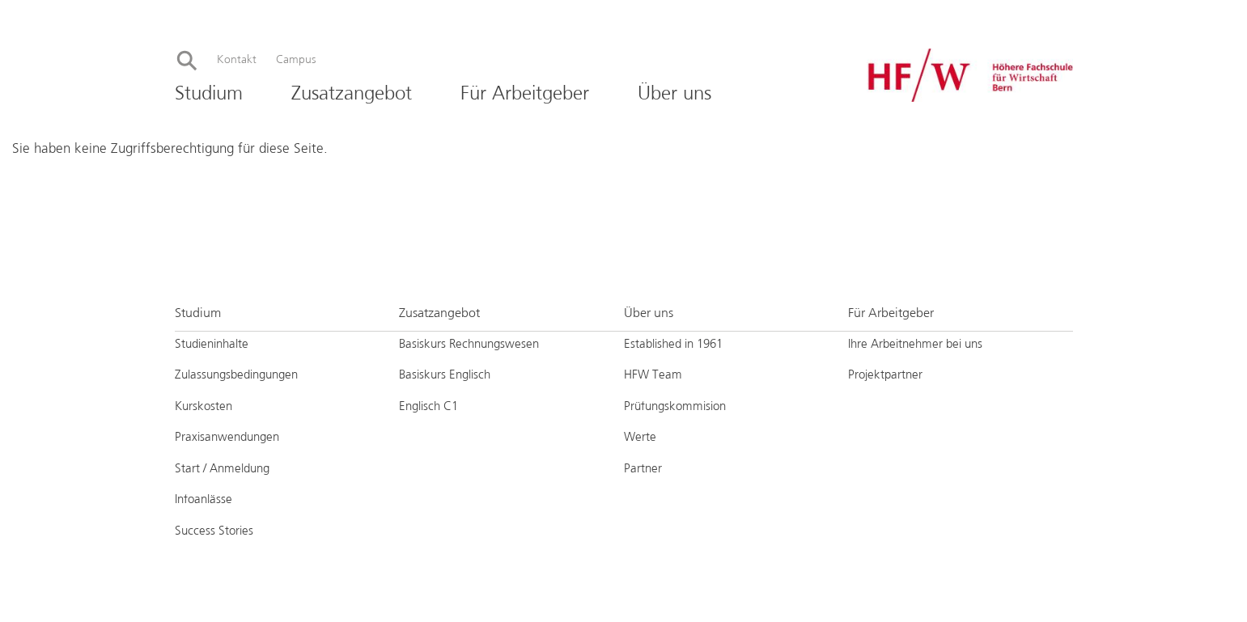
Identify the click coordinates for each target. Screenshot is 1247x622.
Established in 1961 (673, 344)
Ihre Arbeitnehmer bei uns (917, 344)
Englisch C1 (428, 407)
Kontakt (237, 60)
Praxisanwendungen (227, 437)
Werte (640, 437)
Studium (209, 94)
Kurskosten (203, 407)
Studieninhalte (211, 344)
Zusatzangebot (351, 94)
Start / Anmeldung (222, 469)
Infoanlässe (203, 500)
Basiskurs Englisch (444, 375)
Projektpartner (885, 375)
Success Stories (214, 531)
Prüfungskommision (675, 407)
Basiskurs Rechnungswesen (469, 344)
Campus (296, 60)
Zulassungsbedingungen (236, 375)
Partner (643, 469)
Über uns (674, 94)
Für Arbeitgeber (524, 94)
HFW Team (653, 375)
